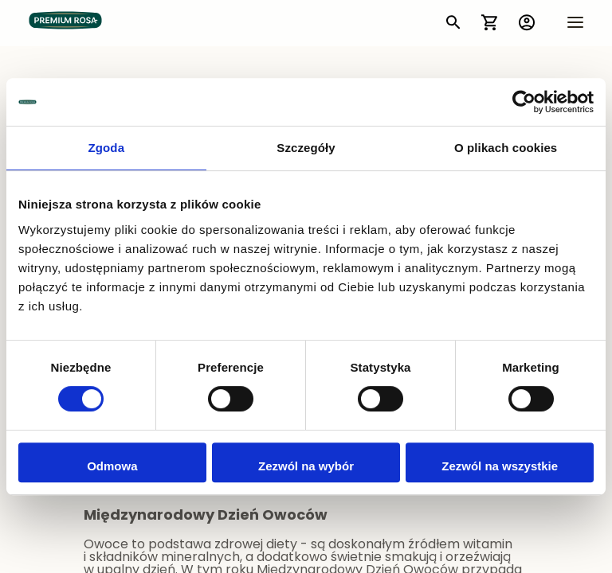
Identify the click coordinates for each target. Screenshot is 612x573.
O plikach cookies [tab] (505, 147)
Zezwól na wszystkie (499, 466)
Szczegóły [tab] (306, 147)
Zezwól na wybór (306, 466)
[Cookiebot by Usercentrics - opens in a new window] (524, 102)
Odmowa (112, 466)
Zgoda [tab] (106, 147)
